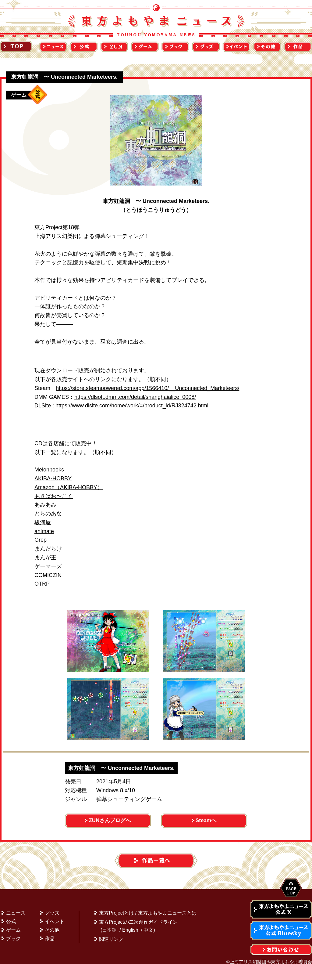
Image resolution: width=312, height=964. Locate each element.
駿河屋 (42, 522)
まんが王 (45, 557)
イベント (54, 913)
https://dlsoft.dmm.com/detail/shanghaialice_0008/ (135, 397)
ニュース (16, 905)
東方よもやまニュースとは (167, 905)
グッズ (52, 905)
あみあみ (45, 505)
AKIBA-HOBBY (53, 478)
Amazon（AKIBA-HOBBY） (68, 487)
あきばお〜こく (53, 496)
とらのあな (48, 514)
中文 (148, 922)
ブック (13, 930)
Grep (40, 540)
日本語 (109, 922)
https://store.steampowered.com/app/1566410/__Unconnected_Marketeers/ (147, 388)
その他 (52, 922)
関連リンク (111, 931)
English (130, 922)
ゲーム (13, 922)
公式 (11, 913)
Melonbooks (49, 470)
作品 (50, 930)
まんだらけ (48, 549)
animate (44, 531)
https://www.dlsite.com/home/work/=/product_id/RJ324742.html (131, 406)
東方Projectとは (116, 905)
